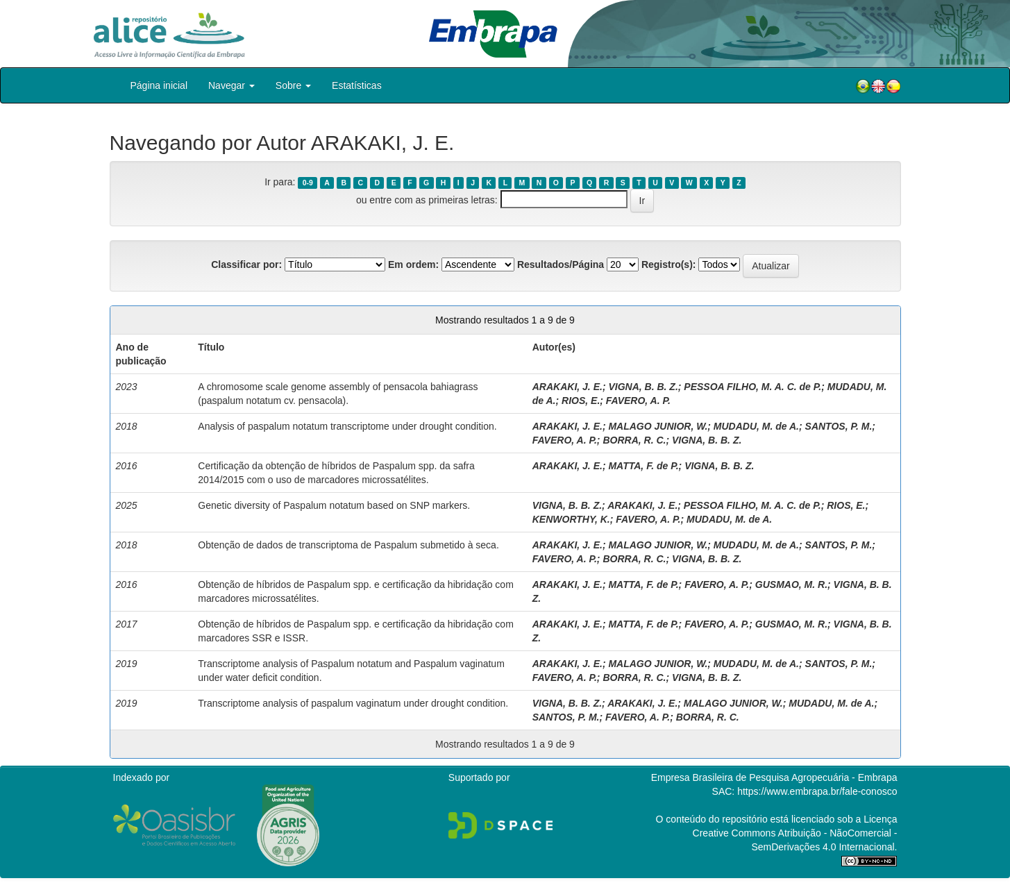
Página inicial (159, 85)
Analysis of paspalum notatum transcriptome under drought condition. (347, 426)
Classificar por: (246, 264)
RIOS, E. (581, 400)
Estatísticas (357, 85)
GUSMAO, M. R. (791, 584)
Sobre (293, 85)
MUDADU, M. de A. (756, 426)
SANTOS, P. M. (839, 426)
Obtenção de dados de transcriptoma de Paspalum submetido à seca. (348, 544)
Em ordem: (413, 264)
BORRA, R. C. (634, 440)
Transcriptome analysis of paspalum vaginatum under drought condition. (353, 703)
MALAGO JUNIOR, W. (657, 426)
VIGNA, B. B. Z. (642, 386)
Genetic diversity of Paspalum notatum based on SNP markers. (334, 505)
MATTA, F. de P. (643, 465)
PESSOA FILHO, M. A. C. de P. (752, 386)
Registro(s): (668, 264)
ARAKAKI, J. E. (567, 386)
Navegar (231, 85)
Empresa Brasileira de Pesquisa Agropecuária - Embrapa (774, 777)
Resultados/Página (560, 264)
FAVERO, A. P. (638, 400)
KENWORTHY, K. (571, 519)
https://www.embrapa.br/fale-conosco (817, 791)
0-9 (308, 182)
